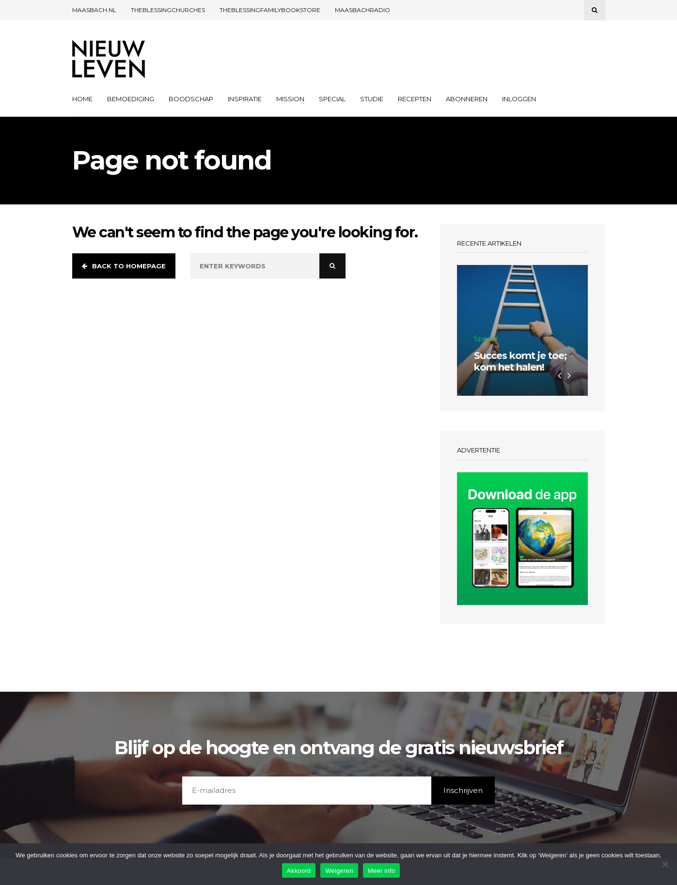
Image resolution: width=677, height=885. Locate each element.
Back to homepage (124, 266)
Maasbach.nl (94, 10)
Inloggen (519, 99)
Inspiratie (245, 99)
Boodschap (191, 99)
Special (332, 99)
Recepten (414, 99)
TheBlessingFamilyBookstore (270, 10)
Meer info (381, 870)
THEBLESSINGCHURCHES (168, 10)
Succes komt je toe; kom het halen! (520, 361)
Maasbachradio (362, 10)
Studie (371, 99)
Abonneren (467, 99)
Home (82, 99)
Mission (290, 99)
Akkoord (299, 870)
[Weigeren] (665, 864)
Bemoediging (130, 99)
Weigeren (339, 870)
